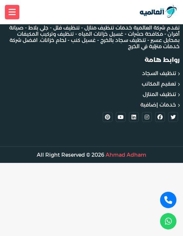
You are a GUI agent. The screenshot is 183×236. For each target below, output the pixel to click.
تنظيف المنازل (159, 94)
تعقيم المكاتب (159, 84)
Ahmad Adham (126, 155)
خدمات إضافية (158, 105)
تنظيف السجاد (159, 73)
